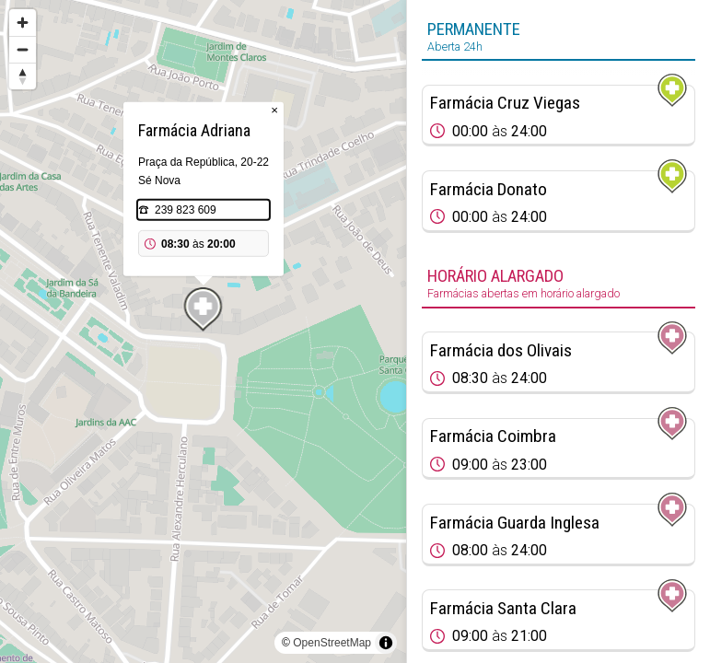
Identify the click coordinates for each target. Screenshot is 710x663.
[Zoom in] (22, 22)
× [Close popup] (274, 110)
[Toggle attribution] (386, 643)
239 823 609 (185, 210)
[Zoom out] (22, 49)
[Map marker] (203, 309)
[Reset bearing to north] (22, 76)
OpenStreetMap (332, 642)
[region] (203, 331)
